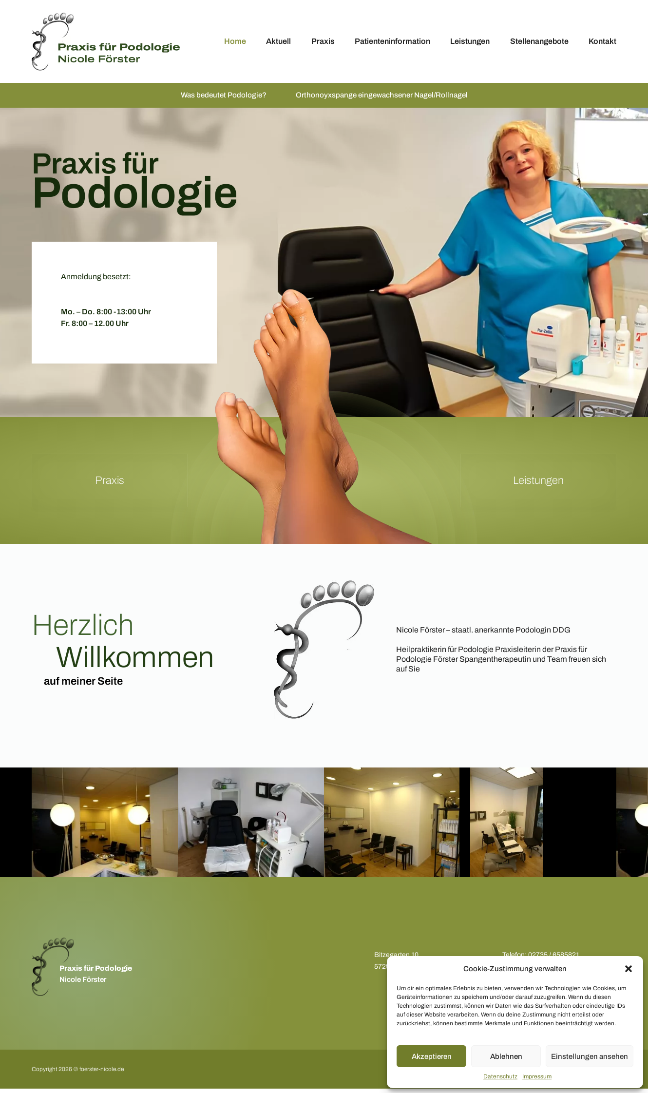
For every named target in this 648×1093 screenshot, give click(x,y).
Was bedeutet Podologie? (219, 97)
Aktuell (278, 41)
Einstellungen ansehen (589, 1056)
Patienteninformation (392, 41)
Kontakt (602, 41)
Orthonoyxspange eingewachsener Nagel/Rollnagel (383, 97)
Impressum (537, 1076)
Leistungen (470, 41)
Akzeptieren (432, 1056)
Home (235, 41)
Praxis (323, 41)
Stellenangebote (539, 41)
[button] (628, 969)
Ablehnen (506, 1056)
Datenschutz (500, 1076)
